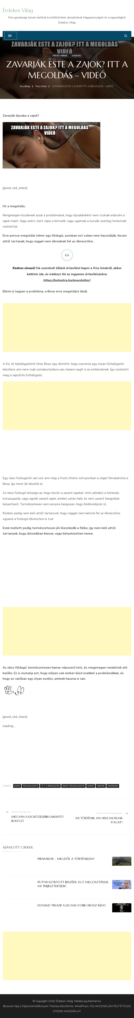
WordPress (82, 1006)
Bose (17, 786)
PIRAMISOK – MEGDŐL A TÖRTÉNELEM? (66, 859)
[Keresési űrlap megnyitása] (126, 36)
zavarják (113, 786)
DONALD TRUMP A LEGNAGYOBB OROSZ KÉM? (72, 905)
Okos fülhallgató (73, 786)
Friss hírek (60, 55)
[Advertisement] (67, 327)
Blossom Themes (48, 1006)
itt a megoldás (50, 786)
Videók (76, 55)
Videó (90, 786)
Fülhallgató (30, 786)
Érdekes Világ (18, 10)
